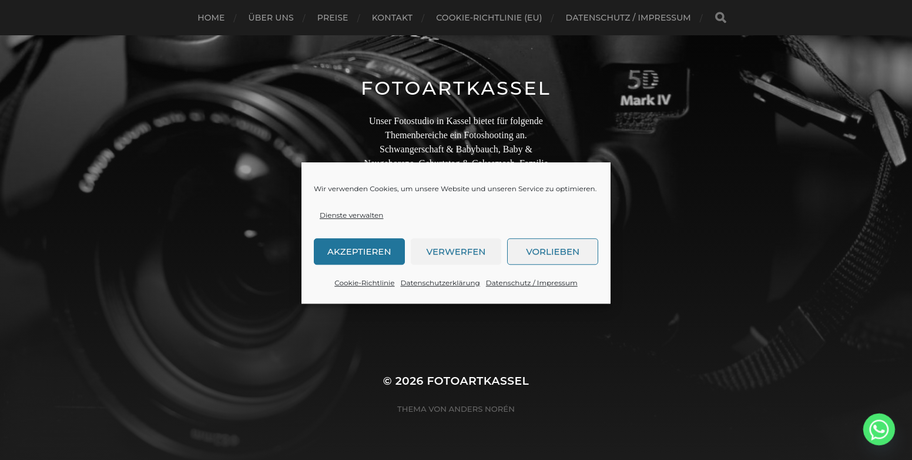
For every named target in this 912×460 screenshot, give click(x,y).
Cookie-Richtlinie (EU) (489, 17)
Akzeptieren (359, 255)
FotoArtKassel (456, 87)
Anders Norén (482, 409)
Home (210, 17)
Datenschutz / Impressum (532, 286)
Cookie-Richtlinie (364, 286)
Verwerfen (456, 255)
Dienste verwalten (351, 219)
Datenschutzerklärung (440, 286)
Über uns (271, 17)
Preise (332, 17)
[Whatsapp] (879, 429)
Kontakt (392, 17)
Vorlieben (552, 255)
